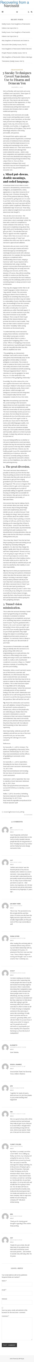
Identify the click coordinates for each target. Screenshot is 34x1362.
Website (4, 1299)
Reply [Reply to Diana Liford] (12, 940)
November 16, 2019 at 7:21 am (17, 1066)
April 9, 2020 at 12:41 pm (16, 1146)
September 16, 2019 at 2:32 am (17, 973)
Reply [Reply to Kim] (12, 1116)
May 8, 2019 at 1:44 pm (15, 862)
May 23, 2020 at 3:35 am (16, 1216)
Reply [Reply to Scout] (12, 975)
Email (4, 1290)
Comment (5, 1316)
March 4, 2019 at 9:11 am (16, 829)
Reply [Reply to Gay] (12, 1242)
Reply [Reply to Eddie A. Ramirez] (12, 1068)
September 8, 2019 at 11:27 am (17, 938)
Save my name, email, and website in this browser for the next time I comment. (14, 1311)
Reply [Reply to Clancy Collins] (12, 1148)
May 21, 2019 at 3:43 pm (16, 905)
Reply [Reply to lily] (12, 864)
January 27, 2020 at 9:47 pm (17, 1088)
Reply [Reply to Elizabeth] (12, 1049)
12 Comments (28, 815)
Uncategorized (17, 70)
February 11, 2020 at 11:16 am (17, 1113)
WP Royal (21, 1358)
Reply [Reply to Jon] (12, 1090)
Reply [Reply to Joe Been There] (12, 908)
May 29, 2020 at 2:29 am (16, 1240)
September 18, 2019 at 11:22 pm (18, 1047)
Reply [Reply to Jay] (12, 832)
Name (4, 1281)
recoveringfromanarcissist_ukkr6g (14, 812)
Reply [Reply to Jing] (12, 1218)
